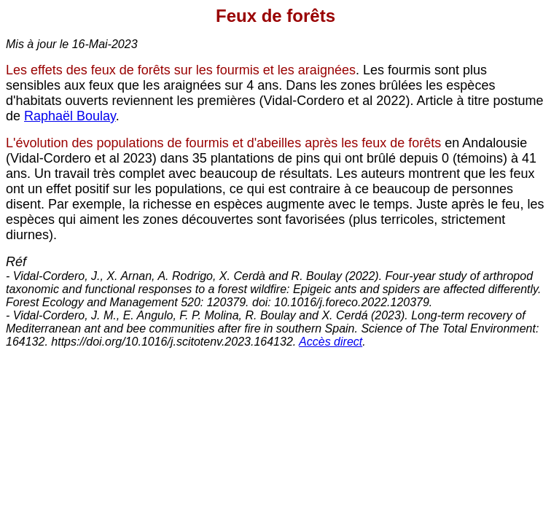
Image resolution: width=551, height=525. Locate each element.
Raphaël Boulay (70, 116)
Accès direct (330, 341)
